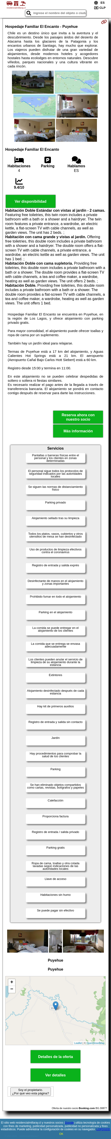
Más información (78, 431)
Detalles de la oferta (55, 1057)
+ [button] (11, 982)
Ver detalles (55, 1075)
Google (69, 1122)
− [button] (11, 989)
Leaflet (78, 1043)
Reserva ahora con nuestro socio (78, 417)
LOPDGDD (103, 1129)
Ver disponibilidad (31, 201)
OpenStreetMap (96, 1043)
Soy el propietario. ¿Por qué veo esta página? (30, 1091)
